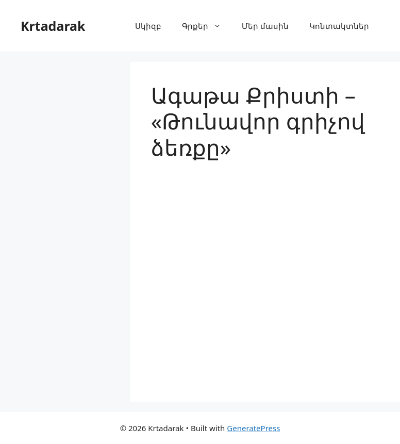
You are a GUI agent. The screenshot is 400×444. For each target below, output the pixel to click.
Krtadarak (53, 26)
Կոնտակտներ (339, 26)
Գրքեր (206, 25)
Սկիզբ (148, 26)
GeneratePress (253, 428)
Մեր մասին (265, 26)
